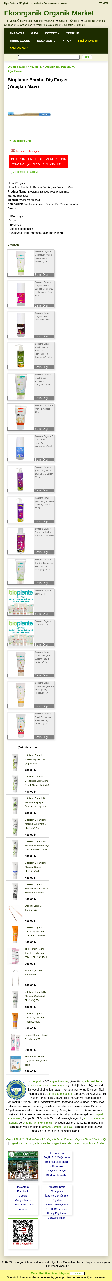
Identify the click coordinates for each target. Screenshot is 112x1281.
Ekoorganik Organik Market (49, 13)
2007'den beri (24, 24)
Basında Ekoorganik (56, 1161)
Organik (62, 1085)
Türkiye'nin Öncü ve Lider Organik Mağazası (29, 20)
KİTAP (67, 40)
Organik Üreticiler (40, 1143)
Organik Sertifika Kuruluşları (58, 1126)
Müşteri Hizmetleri (57, 1175)
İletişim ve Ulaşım (57, 1170)
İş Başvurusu (56, 1166)
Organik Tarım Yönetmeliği (38, 1122)
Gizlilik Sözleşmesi (57, 1204)
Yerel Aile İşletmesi (47, 24)
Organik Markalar (62, 1143)
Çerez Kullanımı (57, 1217)
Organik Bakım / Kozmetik (25, 66)
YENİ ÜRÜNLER (88, 40)
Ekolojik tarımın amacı (59, 1093)
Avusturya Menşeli (29, 199)
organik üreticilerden (92, 1081)
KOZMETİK (52, 33)
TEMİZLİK (72, 33)
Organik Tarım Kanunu (60, 1139)
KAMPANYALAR (20, 47)
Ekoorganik (35, 1081)
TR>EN (103, 3)
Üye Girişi (10, 3)
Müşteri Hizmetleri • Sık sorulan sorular (43, 3)
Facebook (23, 1191)
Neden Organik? (35, 1139)
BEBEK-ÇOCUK (19, 40)
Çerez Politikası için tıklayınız (50, 1273)
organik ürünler (48, 1085)
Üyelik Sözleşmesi (57, 1208)
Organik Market (59, 1081)
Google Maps (23, 1200)
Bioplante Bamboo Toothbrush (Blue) (49, 191)
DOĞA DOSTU (46, 40)
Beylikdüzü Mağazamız (57, 1157)
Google (23, 1195)
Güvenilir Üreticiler (69, 20)
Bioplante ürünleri (34, 204)
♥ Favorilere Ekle (20, 140)
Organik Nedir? (15, 1139)
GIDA (34, 33)
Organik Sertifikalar (93, 1143)
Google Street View (23, 1204)
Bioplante (22, 195)
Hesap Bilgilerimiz (57, 1213)
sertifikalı (33, 1085)
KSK (77, 1143)
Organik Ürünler (19, 1143)
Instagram (23, 1186)
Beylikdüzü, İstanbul (73, 24)
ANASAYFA (16, 33)
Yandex (23, 1208)
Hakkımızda (57, 1153)
